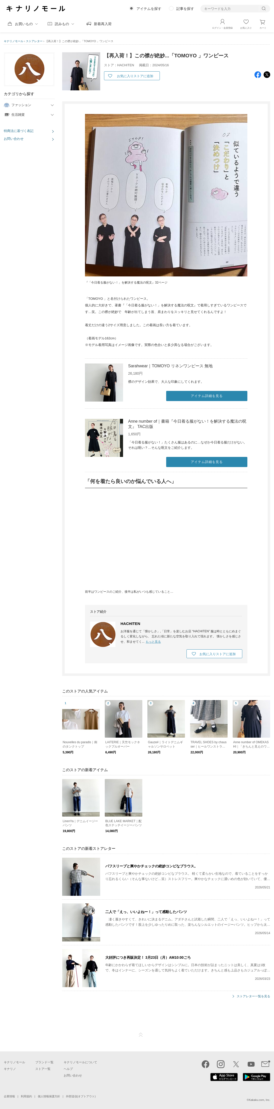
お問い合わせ (14, 139)
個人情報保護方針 (49, 1096)
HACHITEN (130, 623)
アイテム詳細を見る (207, 396)
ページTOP (141, 1035)
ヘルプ (68, 1069)
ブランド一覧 (44, 1062)
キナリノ (10, 1069)
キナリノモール (13, 41)
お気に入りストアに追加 (135, 76)
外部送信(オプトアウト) (81, 1096)
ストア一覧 (42, 1069)
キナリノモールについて (80, 1062)
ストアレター (34, 41)
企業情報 (9, 1096)
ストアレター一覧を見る (253, 996)
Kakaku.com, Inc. (259, 1099)
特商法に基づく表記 (18, 131)
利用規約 (26, 1096)
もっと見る (153, 641)
